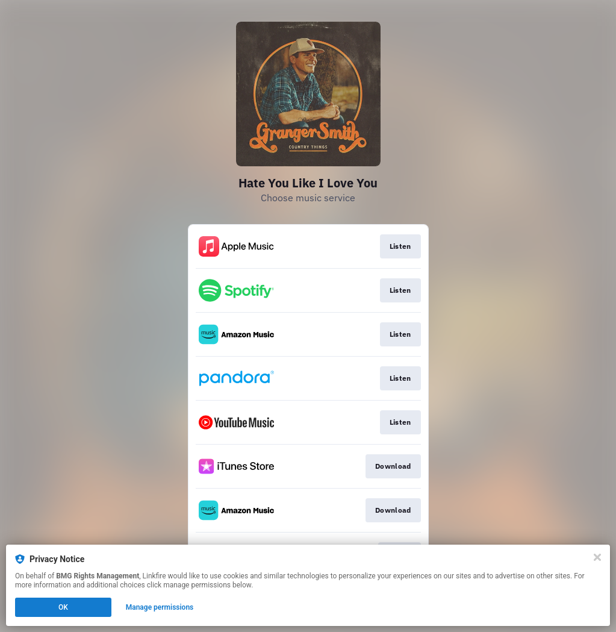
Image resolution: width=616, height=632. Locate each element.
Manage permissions (160, 607)
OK (63, 607)
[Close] (597, 557)
